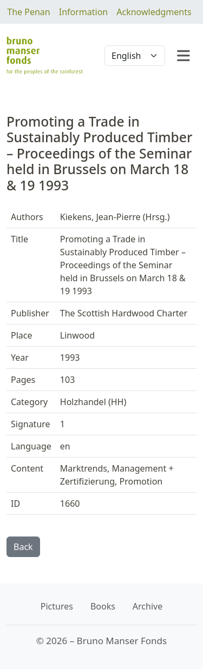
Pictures (57, 606)
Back (23, 547)
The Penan (28, 12)
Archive (147, 606)
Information (83, 12)
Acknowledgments (153, 12)
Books (102, 606)
